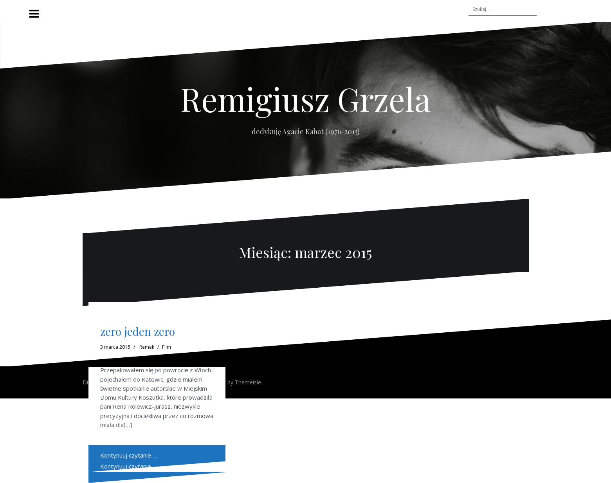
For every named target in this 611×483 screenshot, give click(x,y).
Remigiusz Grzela (305, 98)
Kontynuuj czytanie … (128, 466)
